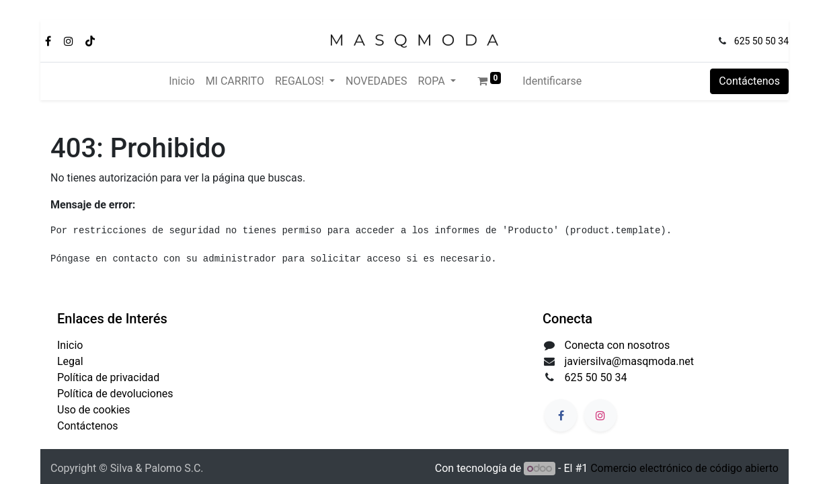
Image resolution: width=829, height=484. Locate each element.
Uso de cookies (93, 409)
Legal (70, 361)
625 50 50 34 (761, 41)
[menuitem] (181, 81)
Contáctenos (749, 81)
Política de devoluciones (115, 393)
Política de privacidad (108, 377)
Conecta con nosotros (617, 345)
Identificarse (552, 81)
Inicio (70, 345)
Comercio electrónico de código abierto (684, 468)
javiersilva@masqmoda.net (629, 361)
